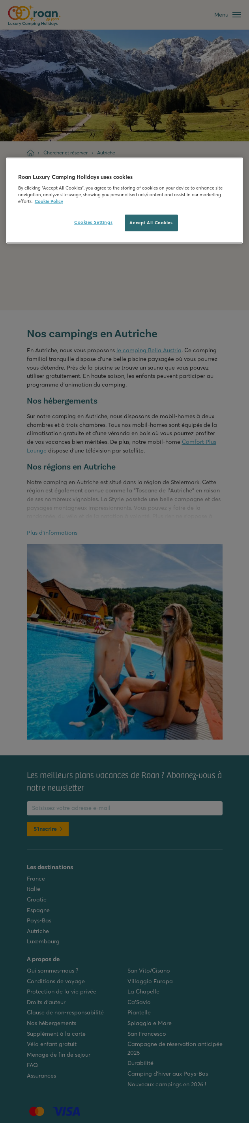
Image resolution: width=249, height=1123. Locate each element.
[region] (124, 200)
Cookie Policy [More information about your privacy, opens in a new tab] (49, 201)
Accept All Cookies (150, 222)
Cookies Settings (93, 222)
